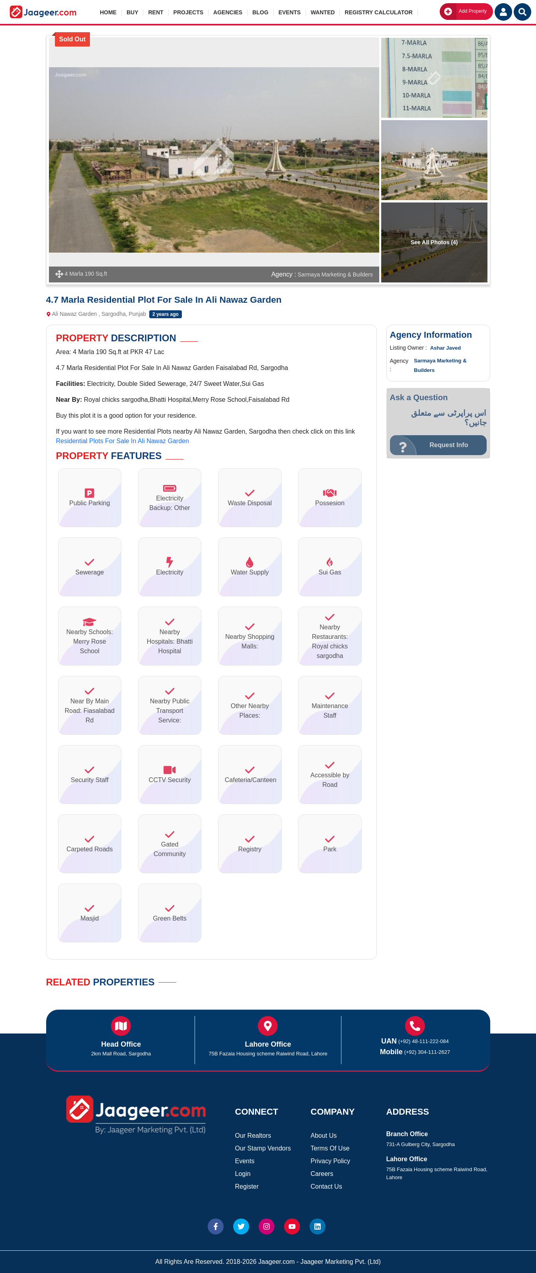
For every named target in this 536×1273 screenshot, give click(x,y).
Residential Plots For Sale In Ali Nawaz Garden (122, 441)
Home (108, 12)
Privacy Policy (331, 1161)
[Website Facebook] (216, 1226)
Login (243, 1173)
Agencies (227, 12)
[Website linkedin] (317, 1226)
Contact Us (326, 1186)
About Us (324, 1135)
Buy (132, 12)
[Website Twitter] (241, 1226)
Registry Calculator (379, 12)
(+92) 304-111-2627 (427, 1052)
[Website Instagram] (267, 1226)
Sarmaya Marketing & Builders (335, 274)
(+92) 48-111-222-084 (423, 1041)
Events (290, 12)
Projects (188, 12)
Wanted (323, 12)
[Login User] (503, 12)
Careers (322, 1173)
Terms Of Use (330, 1148)
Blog (260, 12)
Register (247, 1186)
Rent (155, 12)
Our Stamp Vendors (263, 1148)
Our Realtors (253, 1135)
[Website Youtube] (292, 1226)
